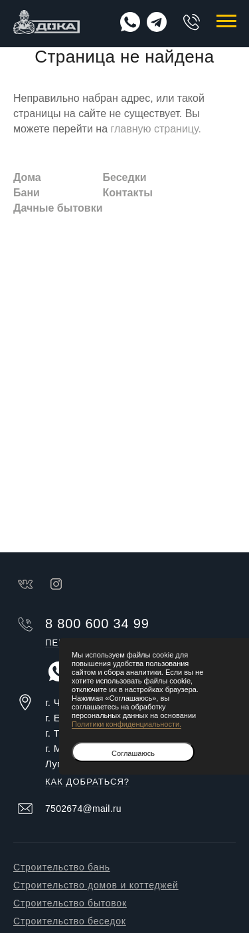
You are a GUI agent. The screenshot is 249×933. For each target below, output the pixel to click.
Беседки (124, 177)
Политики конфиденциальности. (126, 724)
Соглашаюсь (133, 753)
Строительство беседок (69, 921)
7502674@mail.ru (83, 808)
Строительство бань (61, 867)
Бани (26, 192)
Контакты (127, 192)
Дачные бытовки (57, 208)
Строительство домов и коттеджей (96, 885)
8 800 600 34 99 (191, 22)
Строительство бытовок (70, 903)
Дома (27, 177)
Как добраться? (87, 782)
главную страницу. (155, 128)
